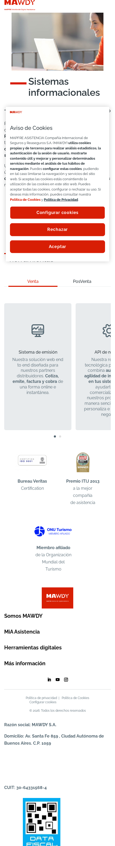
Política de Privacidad (61, 199)
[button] (55, 436)
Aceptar (57, 246)
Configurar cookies (42, 702)
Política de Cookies (75, 698)
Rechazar (57, 229)
